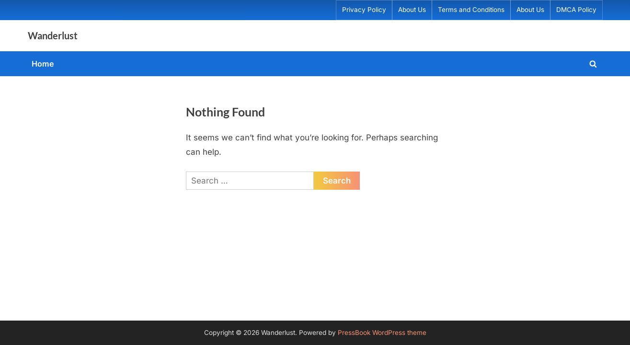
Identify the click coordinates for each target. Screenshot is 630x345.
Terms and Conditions (471, 9)
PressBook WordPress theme (382, 332)
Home (43, 64)
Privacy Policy (364, 9)
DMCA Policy (576, 9)
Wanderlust (53, 35)
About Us (412, 9)
